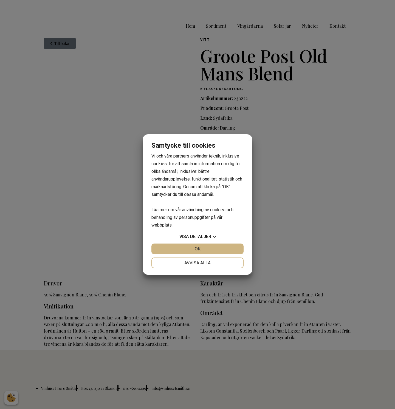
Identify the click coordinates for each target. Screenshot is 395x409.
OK (198, 248)
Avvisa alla (197, 262)
